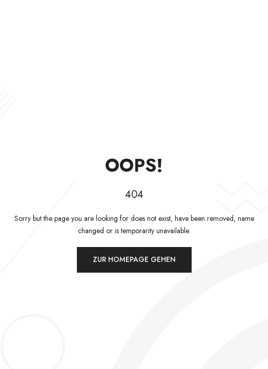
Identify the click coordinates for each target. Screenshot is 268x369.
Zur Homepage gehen (134, 259)
